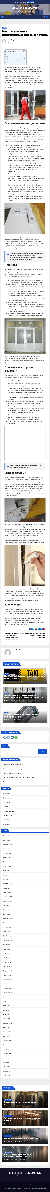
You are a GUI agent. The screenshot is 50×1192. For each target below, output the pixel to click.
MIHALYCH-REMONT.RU (24, 8)
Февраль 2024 (7, 918)
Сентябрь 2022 (8, 992)
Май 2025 (6, 875)
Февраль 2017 (7, 1071)
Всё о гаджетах (7, 802)
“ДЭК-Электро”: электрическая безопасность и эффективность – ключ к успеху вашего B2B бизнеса (24, 697)
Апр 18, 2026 (9, 1159)
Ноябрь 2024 (7, 892)
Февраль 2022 (7, 1023)
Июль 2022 (6, 1001)
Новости (5, 27)
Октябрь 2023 (7, 936)
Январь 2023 (7, 975)
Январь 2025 (7, 888)
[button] (44, 17)
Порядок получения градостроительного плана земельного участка (24, 782)
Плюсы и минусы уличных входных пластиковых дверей (35, 635)
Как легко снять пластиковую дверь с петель (25, 33)
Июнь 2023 (6, 953)
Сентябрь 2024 (8, 901)
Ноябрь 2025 (7, 857)
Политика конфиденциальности (39, 1188)
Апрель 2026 (7, 836)
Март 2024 (6, 914)
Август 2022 (7, 997)
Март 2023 (6, 966)
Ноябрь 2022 (7, 984)
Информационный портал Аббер (13, 773)
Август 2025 (7, 866)
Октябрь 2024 (7, 897)
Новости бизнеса (8, 811)
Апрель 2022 (7, 1014)
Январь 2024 (7, 923)
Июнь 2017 (6, 1058)
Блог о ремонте (8, 798)
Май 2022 (6, 1010)
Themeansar (38, 1184)
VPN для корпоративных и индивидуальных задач (18, 777)
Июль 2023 (6, 949)
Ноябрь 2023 (7, 931)
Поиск (5, 746)
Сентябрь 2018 (7, 1049)
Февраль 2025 (7, 884)
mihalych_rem (14, 40)
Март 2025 (6, 879)
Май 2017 (6, 1062)
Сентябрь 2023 (8, 940)
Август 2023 (7, 945)
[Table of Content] (23, 51)
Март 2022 (6, 1019)
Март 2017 (6, 1066)
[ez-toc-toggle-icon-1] (23, 52)
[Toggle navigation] (23, 17)
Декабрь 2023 (7, 927)
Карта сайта (27, 1188)
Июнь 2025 (6, 870)
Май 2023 (6, 958)
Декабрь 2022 (7, 979)
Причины (9, 57)
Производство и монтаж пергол (13, 764)
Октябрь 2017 (7, 1053)
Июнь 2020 (6, 1032)
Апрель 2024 (7, 910)
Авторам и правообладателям (15, 1188)
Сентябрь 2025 (8, 862)
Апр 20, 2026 (9, 1141)
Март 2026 (6, 840)
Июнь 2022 (6, 1005)
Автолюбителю (7, 793)
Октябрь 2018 (7, 1045)
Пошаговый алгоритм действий (16, 59)
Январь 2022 (7, 1027)
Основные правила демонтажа (15, 55)
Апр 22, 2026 (9, 1105)
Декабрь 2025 (7, 853)
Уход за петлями (11, 61)
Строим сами (7, 820)
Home (4, 1188)
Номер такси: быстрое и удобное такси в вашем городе (24, 677)
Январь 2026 (7, 849)
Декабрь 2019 (7, 1040)
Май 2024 (6, 905)
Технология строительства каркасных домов (17, 769)
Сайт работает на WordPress (15, 1184)
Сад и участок (7, 815)
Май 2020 (6, 1036)
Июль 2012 (6, 1075)
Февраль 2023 (7, 971)
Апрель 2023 (7, 962)
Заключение (10, 63)
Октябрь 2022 (7, 988)
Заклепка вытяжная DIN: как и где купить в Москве (21, 716)
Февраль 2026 (7, 844)
